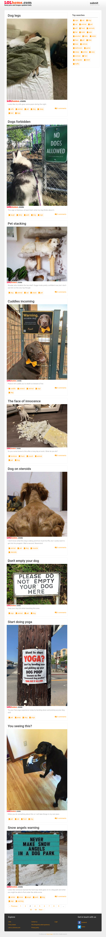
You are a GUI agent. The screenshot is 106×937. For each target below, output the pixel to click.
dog (33, 109)
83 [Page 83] (31, 910)
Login (56, 922)
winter (11, 897)
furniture (12, 456)
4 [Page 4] (34, 906)
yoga (32, 717)
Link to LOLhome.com (14, 927)
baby (85, 36)
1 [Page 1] (20, 906)
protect (21, 389)
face (75, 40)
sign (40, 215)
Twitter (81, 927)
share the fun (95, 3)
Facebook (82, 922)
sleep (40, 109)
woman (77, 56)
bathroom (77, 48)
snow (20, 897)
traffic (76, 64)
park (26, 215)
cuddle (12, 389)
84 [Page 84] (36, 910)
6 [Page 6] (44, 906)
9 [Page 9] (58, 906)
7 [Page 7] (49, 906)
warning (19, 901)
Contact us (34, 922)
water (93, 36)
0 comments (60, 108)
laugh (11, 215)
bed (10, 113)
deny (19, 215)
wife (11, 109)
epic (89, 32)
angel (28, 897)
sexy (92, 52)
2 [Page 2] (25, 906)
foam (22, 456)
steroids (12, 552)
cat (26, 293)
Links (9, 922)
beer (75, 44)
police (84, 52)
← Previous (13, 906)
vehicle (83, 44)
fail (75, 32)
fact (84, 56)
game (87, 48)
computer (77, 60)
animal (19, 109)
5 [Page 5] (39, 906)
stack (33, 293)
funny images (50, 934)
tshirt (87, 60)
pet (26, 109)
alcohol (76, 36)
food (23, 819)
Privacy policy (35, 927)
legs (17, 113)
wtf (75, 28)
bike (88, 40)
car (75, 24)
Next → (42, 910)
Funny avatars (12, 924)
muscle (34, 548)
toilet (82, 32)
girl (82, 40)
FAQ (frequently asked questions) (40, 924)
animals (90, 28)
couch (29, 456)
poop (18, 717)
